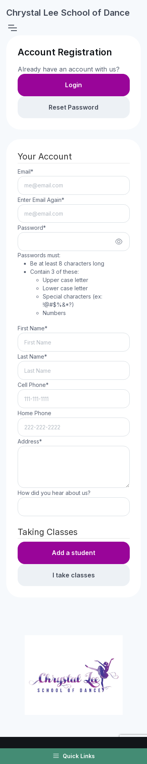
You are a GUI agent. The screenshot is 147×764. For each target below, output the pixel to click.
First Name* (32, 328)
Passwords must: (74, 284)
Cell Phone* (33, 384)
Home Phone (34, 413)
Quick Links (74, 756)
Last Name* (32, 356)
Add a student (73, 553)
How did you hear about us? (54, 492)
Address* (30, 441)
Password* (32, 227)
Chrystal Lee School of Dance (68, 12)
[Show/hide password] (119, 242)
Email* (25, 171)
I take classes (74, 575)
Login (73, 85)
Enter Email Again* (41, 199)
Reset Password (73, 107)
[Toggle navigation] (12, 28)
